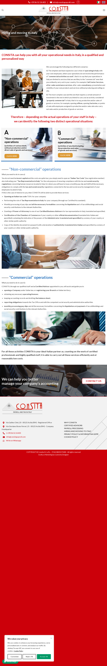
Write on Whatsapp (11, 440)
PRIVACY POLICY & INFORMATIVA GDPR (81, 434)
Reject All (29, 657)
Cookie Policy (18, 651)
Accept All (44, 657)
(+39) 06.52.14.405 (11, 433)
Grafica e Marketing (45, 455)
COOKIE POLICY (71, 437)
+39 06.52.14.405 (37, 2)
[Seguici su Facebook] (78, 2)
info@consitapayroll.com (62, 2)
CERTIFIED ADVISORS (73, 425)
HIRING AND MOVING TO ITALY (77, 431)
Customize (15, 657)
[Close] (51, 638)
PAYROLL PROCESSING (73, 428)
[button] (2, 10)
